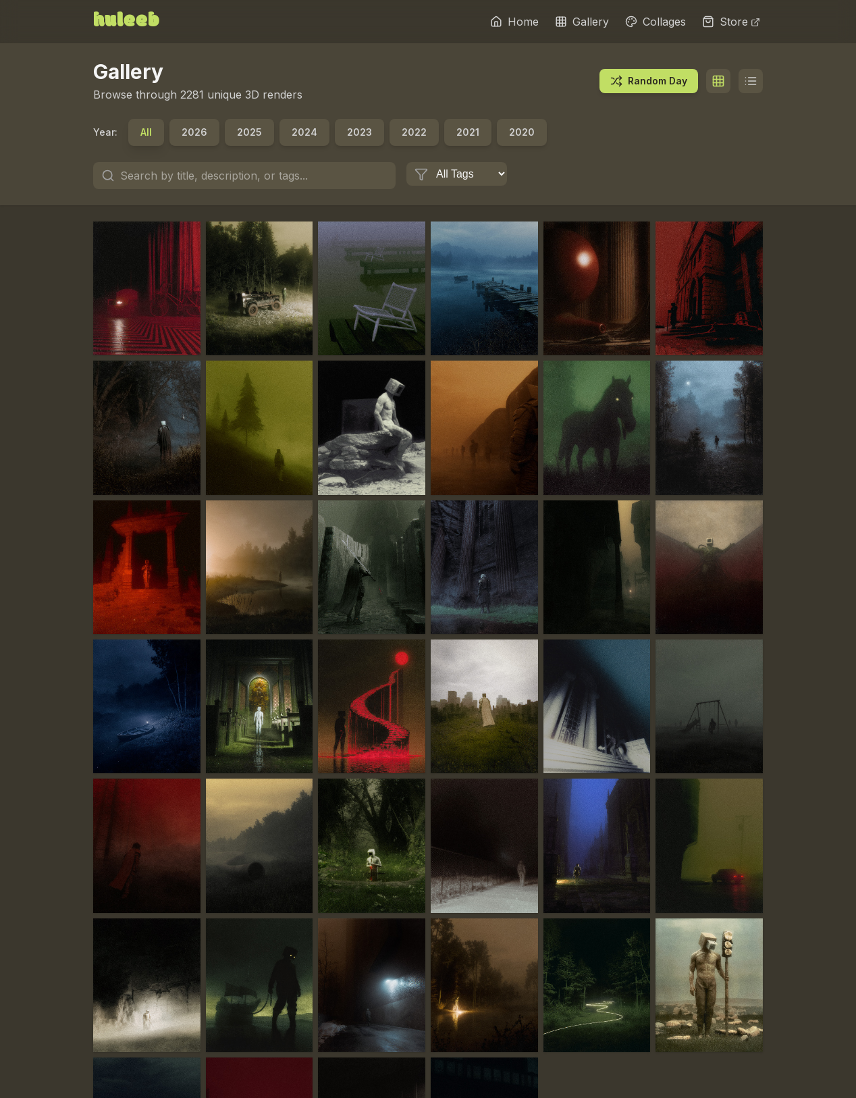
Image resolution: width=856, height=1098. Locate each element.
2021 (467, 132)
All (146, 132)
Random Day (648, 81)
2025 (249, 132)
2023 (359, 132)
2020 (522, 132)
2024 (304, 132)
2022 (414, 132)
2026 (194, 132)
